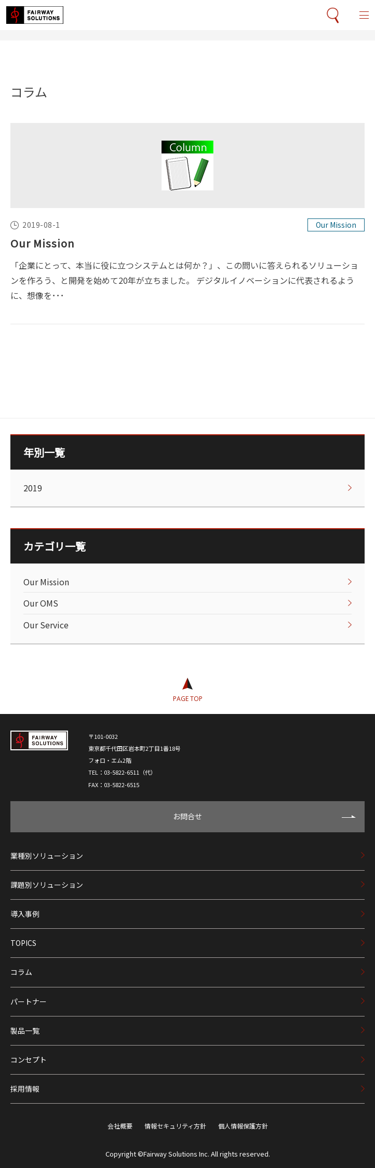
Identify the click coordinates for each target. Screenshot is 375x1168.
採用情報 (24, 1088)
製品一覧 (24, 1030)
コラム (21, 972)
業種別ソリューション (46, 855)
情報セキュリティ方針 (175, 1125)
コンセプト (28, 1059)
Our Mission (42, 243)
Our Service (46, 625)
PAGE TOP (188, 698)
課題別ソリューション (46, 885)
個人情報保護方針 (243, 1125)
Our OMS (40, 603)
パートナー (28, 1001)
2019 (32, 488)
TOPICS (23, 943)
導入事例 (24, 914)
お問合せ (187, 816)
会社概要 (120, 1125)
